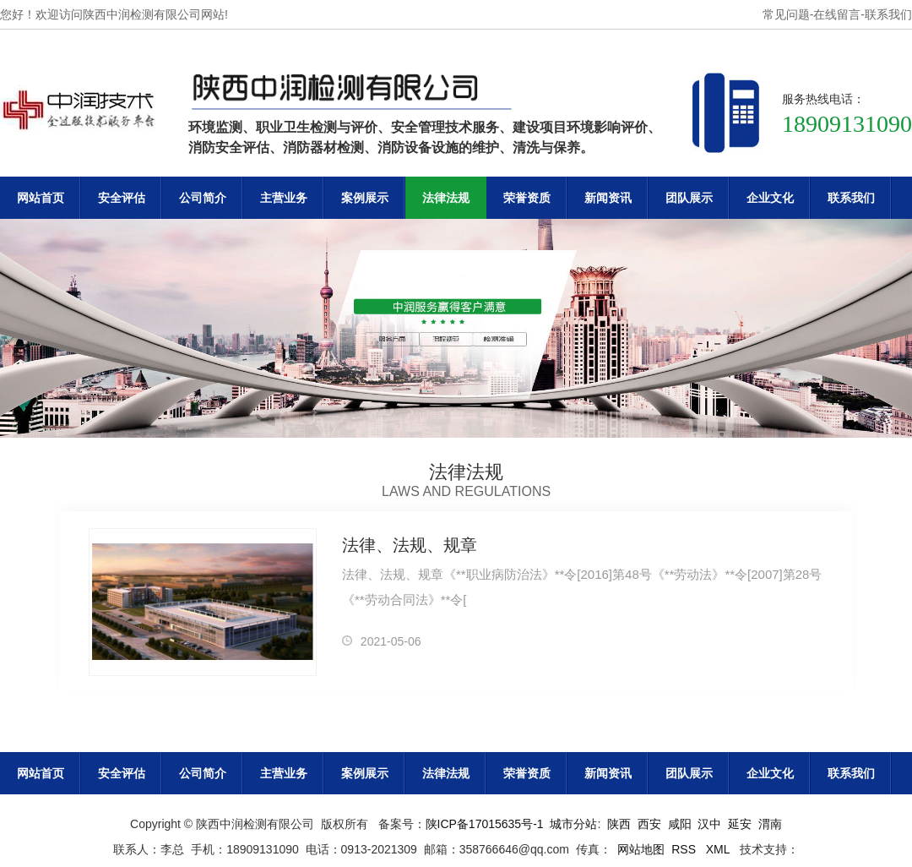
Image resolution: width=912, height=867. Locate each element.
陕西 (619, 824)
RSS (685, 849)
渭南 (770, 824)
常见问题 (786, 14)
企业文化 (770, 197)
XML (719, 849)
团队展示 (689, 197)
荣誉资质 (527, 197)
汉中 (709, 824)
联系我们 (888, 14)
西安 (649, 824)
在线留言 (836, 14)
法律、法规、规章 (409, 545)
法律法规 (446, 197)
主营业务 (283, 197)
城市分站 (573, 824)
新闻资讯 (608, 197)
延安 (740, 824)
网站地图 (641, 849)
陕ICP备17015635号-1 (485, 824)
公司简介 (202, 197)
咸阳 (680, 824)
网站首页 (40, 197)
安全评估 (121, 197)
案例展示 (364, 197)
